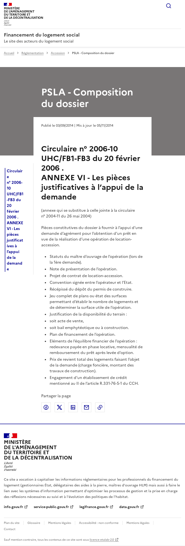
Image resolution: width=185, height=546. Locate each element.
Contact (9, 529)
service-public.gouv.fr (51, 506)
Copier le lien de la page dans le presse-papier (100, 407)
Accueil (9, 53)
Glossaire (33, 523)
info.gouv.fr (13, 506)
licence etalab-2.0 (102, 540)
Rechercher (168, 6)
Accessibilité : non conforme (99, 523)
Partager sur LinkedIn (73, 407)
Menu (178, 6)
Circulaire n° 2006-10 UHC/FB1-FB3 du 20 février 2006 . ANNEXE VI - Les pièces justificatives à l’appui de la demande (15, 220)
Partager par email (86, 407)
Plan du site (12, 523)
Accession (58, 53)
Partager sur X (59, 407)
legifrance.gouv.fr (94, 506)
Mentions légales (59, 523)
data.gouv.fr (129, 506)
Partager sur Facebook (46, 407)
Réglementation (32, 53)
